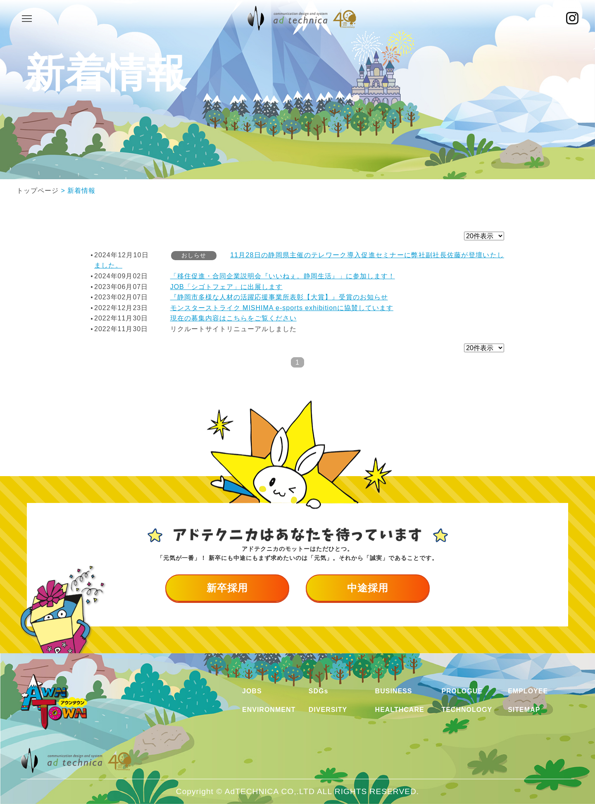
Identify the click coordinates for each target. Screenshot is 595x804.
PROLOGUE (462, 691)
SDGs (318, 691)
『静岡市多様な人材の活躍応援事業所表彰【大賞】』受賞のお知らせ (279, 297)
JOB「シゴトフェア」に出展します (226, 286)
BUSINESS (393, 691)
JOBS (252, 691)
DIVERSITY (328, 709)
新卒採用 (227, 587)
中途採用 (367, 587)
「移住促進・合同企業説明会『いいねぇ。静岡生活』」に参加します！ (282, 276)
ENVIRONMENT (268, 709)
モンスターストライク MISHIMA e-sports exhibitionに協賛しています (281, 307)
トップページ (38, 190)
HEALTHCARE (399, 709)
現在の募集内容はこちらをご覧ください (233, 318)
